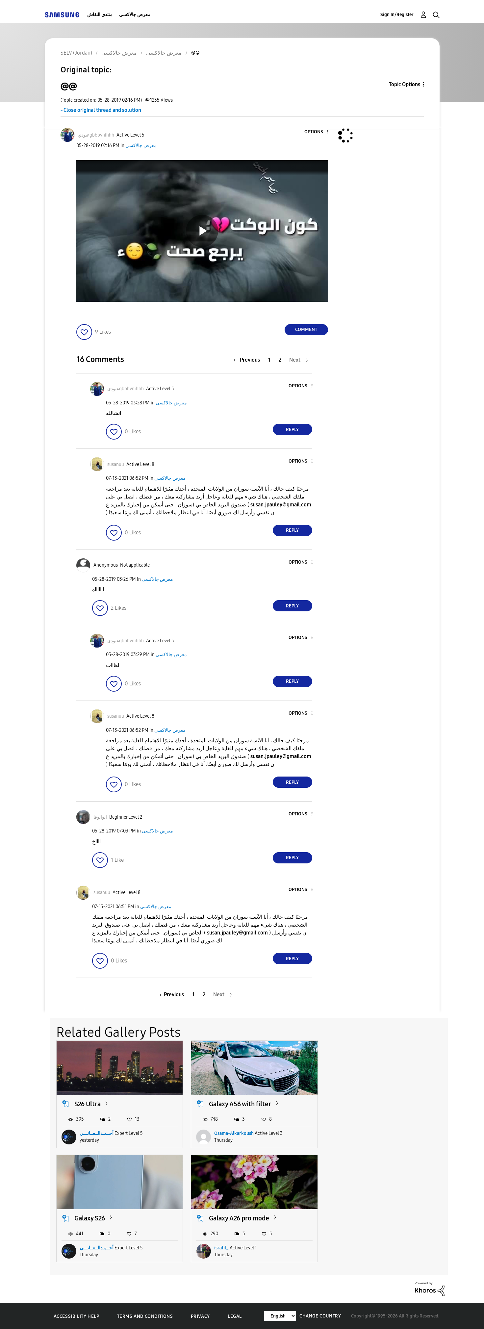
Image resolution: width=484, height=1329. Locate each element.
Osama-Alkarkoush (233, 1133)
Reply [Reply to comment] (292, 429)
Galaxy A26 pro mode (104, 1217)
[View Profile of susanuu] (115, 464)
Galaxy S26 (358, 1104)
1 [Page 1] (269, 360)
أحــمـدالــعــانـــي (97, 1133)
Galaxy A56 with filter (240, 1104)
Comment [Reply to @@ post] (306, 329)
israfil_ (87, 1247)
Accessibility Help (76, 1315)
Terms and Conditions (145, 1315)
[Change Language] (280, 1315)
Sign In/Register (397, 14)
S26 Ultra (87, 1104)
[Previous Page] (248, 360)
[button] (316, 132)
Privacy (200, 1315)
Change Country (320, 1315)
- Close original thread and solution (101, 110)
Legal (235, 1315)
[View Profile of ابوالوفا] (100, 817)
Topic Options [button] (404, 84)
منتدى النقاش (100, 14)
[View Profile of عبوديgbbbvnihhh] (96, 135)
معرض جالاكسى (134, 14)
